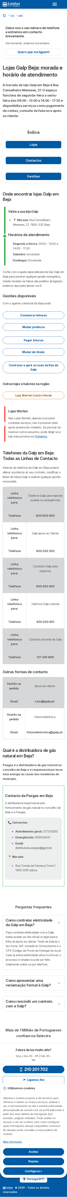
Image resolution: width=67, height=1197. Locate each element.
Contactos (33, 160)
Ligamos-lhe (33, 1080)
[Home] (5, 15)
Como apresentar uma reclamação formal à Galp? (28, 982)
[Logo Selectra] (11, 4)
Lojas (34, 144)
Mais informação (12, 1141)
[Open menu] (55, 4)
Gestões (33, 176)
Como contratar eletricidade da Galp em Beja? (29, 922)
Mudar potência (33, 327)
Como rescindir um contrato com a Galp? (29, 1003)
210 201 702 (33, 1069)
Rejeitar (33, 1161)
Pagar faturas (33, 340)
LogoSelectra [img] (8, 1188)
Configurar (33, 1171)
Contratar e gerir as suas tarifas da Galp (33, 367)
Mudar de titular (33, 352)
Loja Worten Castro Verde (33, 395)
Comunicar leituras (33, 315)
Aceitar (33, 1151)
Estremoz (41, 436)
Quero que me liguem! (34, 52)
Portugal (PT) (33, 1179)
